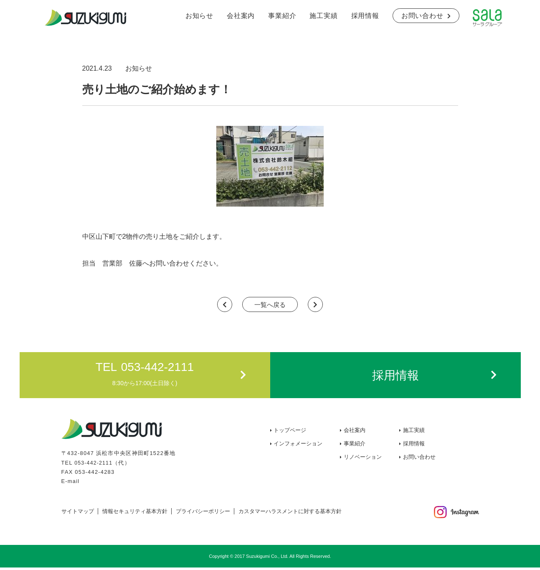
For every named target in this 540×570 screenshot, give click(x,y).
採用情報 (365, 15)
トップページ (290, 433)
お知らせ (199, 15)
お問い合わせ (422, 15)
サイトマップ (77, 514)
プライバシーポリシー (203, 514)
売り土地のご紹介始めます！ (170, 88)
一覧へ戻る (270, 305)
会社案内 (241, 15)
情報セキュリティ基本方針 (134, 514)
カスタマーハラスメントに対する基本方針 (290, 514)
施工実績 (323, 15)
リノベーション (363, 460)
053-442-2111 (94, 465)
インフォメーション (298, 446)
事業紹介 (282, 15)
